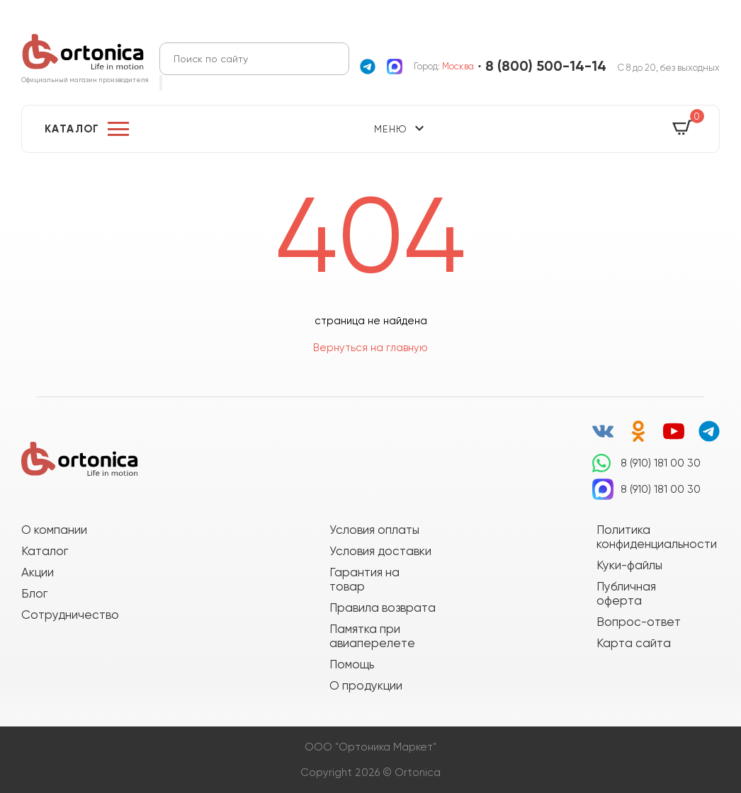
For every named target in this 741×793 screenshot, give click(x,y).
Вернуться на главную (370, 347)
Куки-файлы (629, 565)
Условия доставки (380, 551)
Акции (37, 572)
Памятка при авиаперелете (372, 636)
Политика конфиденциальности (649, 537)
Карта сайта (633, 643)
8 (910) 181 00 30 (661, 463)
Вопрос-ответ (638, 622)
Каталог (72, 128)
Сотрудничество (70, 614)
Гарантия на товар (364, 579)
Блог (34, 593)
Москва (458, 66)
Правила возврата (382, 607)
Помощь (351, 664)
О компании (54, 530)
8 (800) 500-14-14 (545, 66)
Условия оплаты (374, 530)
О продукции (365, 685)
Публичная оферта (626, 593)
